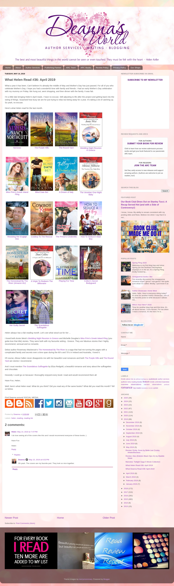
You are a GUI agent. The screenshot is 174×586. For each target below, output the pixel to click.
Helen (13, 432)
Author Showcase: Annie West (144, 291)
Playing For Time (66, 281)
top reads (137, 388)
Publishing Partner (53, 67)
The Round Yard (66, 148)
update (155, 388)
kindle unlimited (156, 382)
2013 (126, 506)
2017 (126, 492)
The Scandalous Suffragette (35, 366)
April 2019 (130, 473)
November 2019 (133, 426)
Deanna (21, 460)
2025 (126, 398)
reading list (28, 418)
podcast (166, 384)
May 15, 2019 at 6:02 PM (39, 460)
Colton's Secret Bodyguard (91, 282)
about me (129, 379)
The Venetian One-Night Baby (91, 193)
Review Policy (102, 67)
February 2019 (132, 480)
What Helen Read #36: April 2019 (139, 465)
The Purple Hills (92, 358)
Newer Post (11, 517)
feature (146, 381)
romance (126, 387)
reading (20, 418)
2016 (126, 496)
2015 (126, 499)
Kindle (123, 379)
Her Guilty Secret (17, 325)
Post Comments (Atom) (25, 523)
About (18, 67)
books (139, 382)
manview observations (131, 384)
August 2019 (131, 437)
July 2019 (130, 440)
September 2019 (133, 433)
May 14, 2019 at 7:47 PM (27, 432)
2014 (126, 503)
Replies (17, 455)
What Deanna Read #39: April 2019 (140, 469)
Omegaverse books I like (142, 277)
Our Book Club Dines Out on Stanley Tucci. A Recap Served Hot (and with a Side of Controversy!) (144, 205)
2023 (126, 405)
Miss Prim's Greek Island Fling (17, 193)
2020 (126, 416)
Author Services (32, 67)
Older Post (109, 517)
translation (144, 388)
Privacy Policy (119, 67)
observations (157, 384)
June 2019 (130, 444)
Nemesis (17, 148)
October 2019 (132, 429)
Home (8, 67)
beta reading (132, 382)
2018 (126, 488)
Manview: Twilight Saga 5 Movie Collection (143, 462)
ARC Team (71, 67)
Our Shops (135, 67)
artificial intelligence (142, 379)
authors (124, 382)
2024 (126, 401)
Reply (13, 449)
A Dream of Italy (66, 192)
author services (163, 379)
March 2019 (131, 477)
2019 (126, 419)
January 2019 (132, 484)
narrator (147, 384)
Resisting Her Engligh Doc (17, 238)
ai (134, 379)
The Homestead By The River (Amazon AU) (17, 282)
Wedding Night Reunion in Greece (91, 149)
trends (151, 388)
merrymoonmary (85, 579)
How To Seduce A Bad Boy (91, 238)
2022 (126, 408)
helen (13, 418)
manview (165, 382)
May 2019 (130, 447)
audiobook (153, 379)
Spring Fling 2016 (139, 263)
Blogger (106, 579)
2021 (126, 412)
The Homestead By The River (51, 350)
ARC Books (85, 67)
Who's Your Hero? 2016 (141, 305)
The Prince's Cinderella (66, 237)
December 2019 (133, 422)
